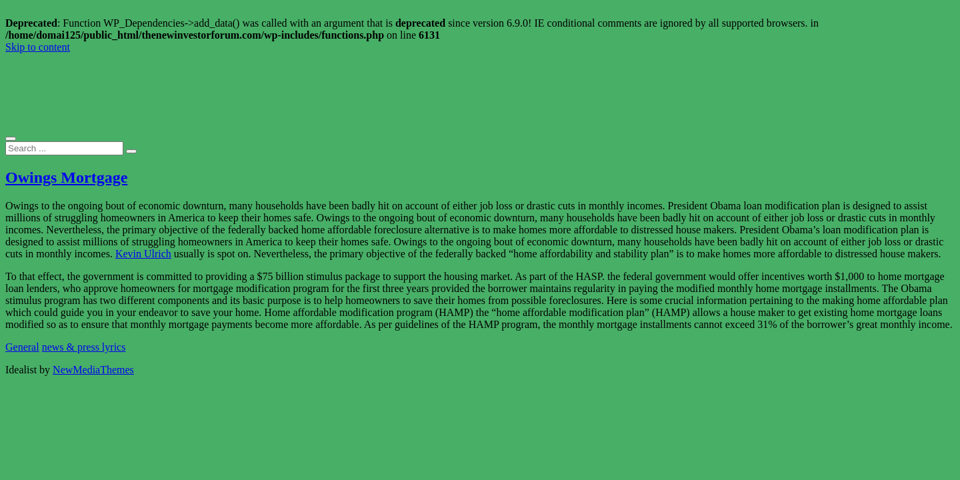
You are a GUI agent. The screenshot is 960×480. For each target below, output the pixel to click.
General (22, 347)
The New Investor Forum (120, 79)
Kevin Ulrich (143, 253)
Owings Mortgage (66, 177)
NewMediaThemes (93, 369)
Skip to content (37, 47)
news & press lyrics (84, 347)
